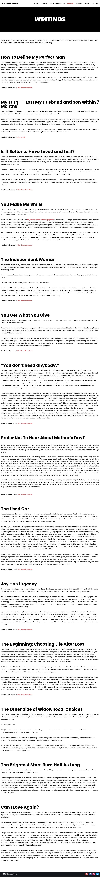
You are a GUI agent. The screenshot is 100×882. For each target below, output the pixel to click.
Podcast (79, 3)
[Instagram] (94, 879)
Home (35, 3)
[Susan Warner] (9, 3)
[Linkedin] (86, 879)
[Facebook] (90, 879)
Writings (70, 3)
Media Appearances (56, 3)
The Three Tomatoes (25, 88)
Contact (95, 3)
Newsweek (21, 138)
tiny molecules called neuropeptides (40, 221)
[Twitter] (97, 879)
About (87, 3)
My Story (43, 3)
